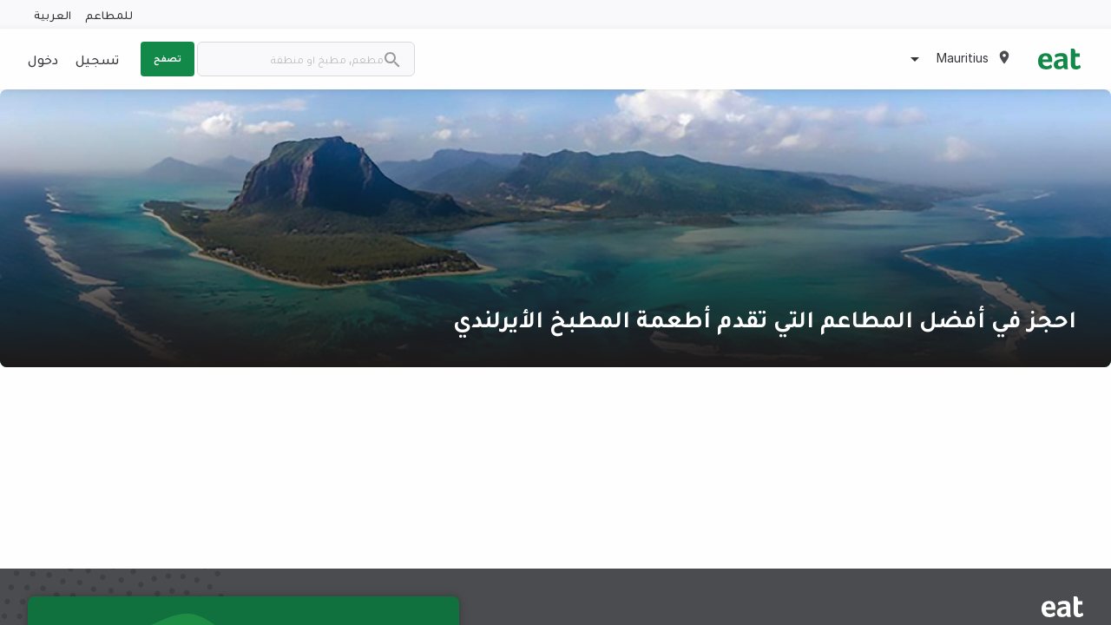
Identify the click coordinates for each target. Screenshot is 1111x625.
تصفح (167, 58)
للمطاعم (109, 14)
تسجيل (97, 59)
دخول (43, 59)
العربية (52, 14)
